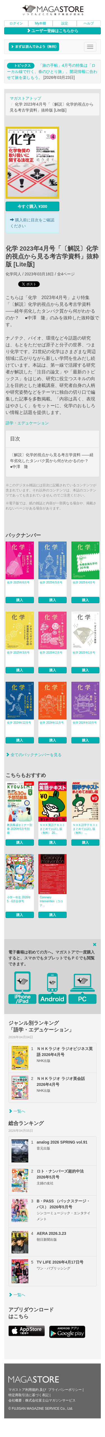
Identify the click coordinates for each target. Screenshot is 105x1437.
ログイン (16, 23)
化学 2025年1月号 (84, 652)
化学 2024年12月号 (19, 722)
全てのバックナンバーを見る (34, 754)
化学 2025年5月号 (51, 582)
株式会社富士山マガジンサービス (50, 1400)
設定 (64, 23)
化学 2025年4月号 (84, 582)
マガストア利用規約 (23, 1390)
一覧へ (16, 1111)
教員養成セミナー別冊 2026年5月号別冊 (19, 828)
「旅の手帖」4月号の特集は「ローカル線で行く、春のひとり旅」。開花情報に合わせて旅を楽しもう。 (52, 71)
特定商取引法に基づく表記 (28, 1395)
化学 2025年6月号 (18, 582)
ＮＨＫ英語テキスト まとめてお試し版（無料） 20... (52, 828)
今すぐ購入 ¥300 (32, 206)
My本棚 (40, 23)
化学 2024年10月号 (85, 722)
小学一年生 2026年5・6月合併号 (19, 899)
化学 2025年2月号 (51, 652)
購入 (19, 600)
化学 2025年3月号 (18, 652)
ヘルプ (89, 23)
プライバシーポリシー (65, 1390)
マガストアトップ (25, 98)
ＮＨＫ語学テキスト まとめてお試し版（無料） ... (85, 828)
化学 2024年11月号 (52, 722)
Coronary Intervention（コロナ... (51, 901)
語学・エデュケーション (27, 423)
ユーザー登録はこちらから (53, 30)
